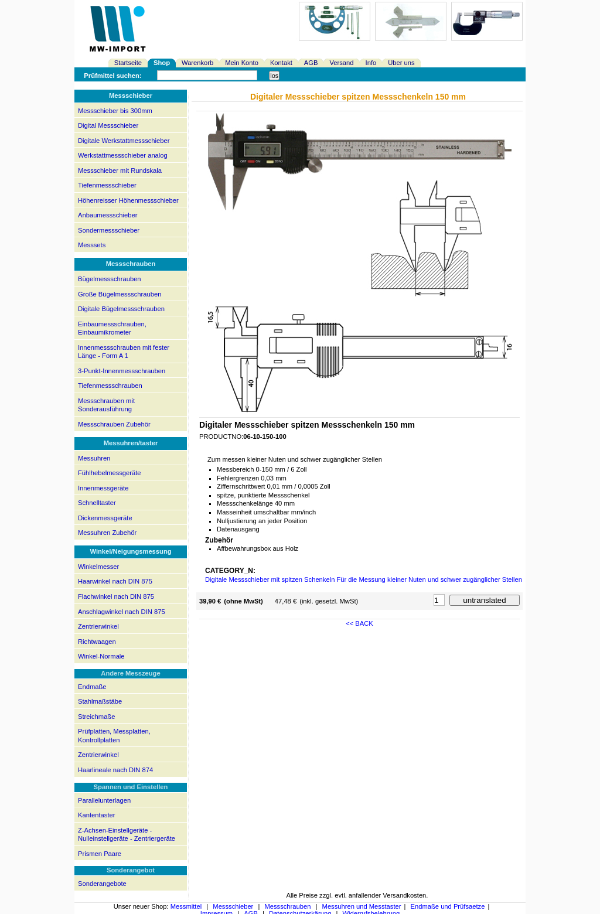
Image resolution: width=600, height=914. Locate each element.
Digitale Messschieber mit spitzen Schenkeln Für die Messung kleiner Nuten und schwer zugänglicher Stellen (363, 579)
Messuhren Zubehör (107, 532)
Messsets (91, 244)
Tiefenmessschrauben (110, 385)
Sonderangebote (102, 883)
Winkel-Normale (101, 656)
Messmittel (186, 906)
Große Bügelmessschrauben (119, 294)
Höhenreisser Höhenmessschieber (128, 200)
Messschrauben (287, 906)
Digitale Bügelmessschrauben (121, 308)
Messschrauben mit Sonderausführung (106, 405)
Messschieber (233, 906)
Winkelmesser (98, 566)
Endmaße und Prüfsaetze (448, 906)
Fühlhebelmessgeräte (109, 472)
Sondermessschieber (108, 230)
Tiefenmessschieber (107, 185)
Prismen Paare (99, 853)
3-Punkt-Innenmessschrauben (121, 370)
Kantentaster (96, 814)
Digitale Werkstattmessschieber (123, 140)
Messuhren (94, 458)
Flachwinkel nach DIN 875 (116, 596)
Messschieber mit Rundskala (120, 170)
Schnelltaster (97, 502)
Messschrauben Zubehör (114, 424)
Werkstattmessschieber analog (123, 155)
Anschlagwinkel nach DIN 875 (121, 611)
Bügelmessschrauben (109, 278)
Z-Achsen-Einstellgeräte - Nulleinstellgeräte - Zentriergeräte (126, 835)
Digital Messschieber (108, 125)
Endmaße (92, 686)
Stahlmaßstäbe (100, 701)
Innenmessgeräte (103, 488)
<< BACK (359, 623)
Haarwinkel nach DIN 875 (115, 581)
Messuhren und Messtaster (361, 906)
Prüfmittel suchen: (112, 75)
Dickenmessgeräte (105, 517)
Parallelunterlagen (104, 800)
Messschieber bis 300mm (115, 110)
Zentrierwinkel (98, 626)
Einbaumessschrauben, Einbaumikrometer (112, 328)
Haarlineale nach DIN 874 (115, 769)
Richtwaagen (97, 641)
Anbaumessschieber (107, 215)
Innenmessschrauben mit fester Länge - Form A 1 (123, 352)
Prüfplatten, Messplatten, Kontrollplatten (114, 736)
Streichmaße (96, 716)
